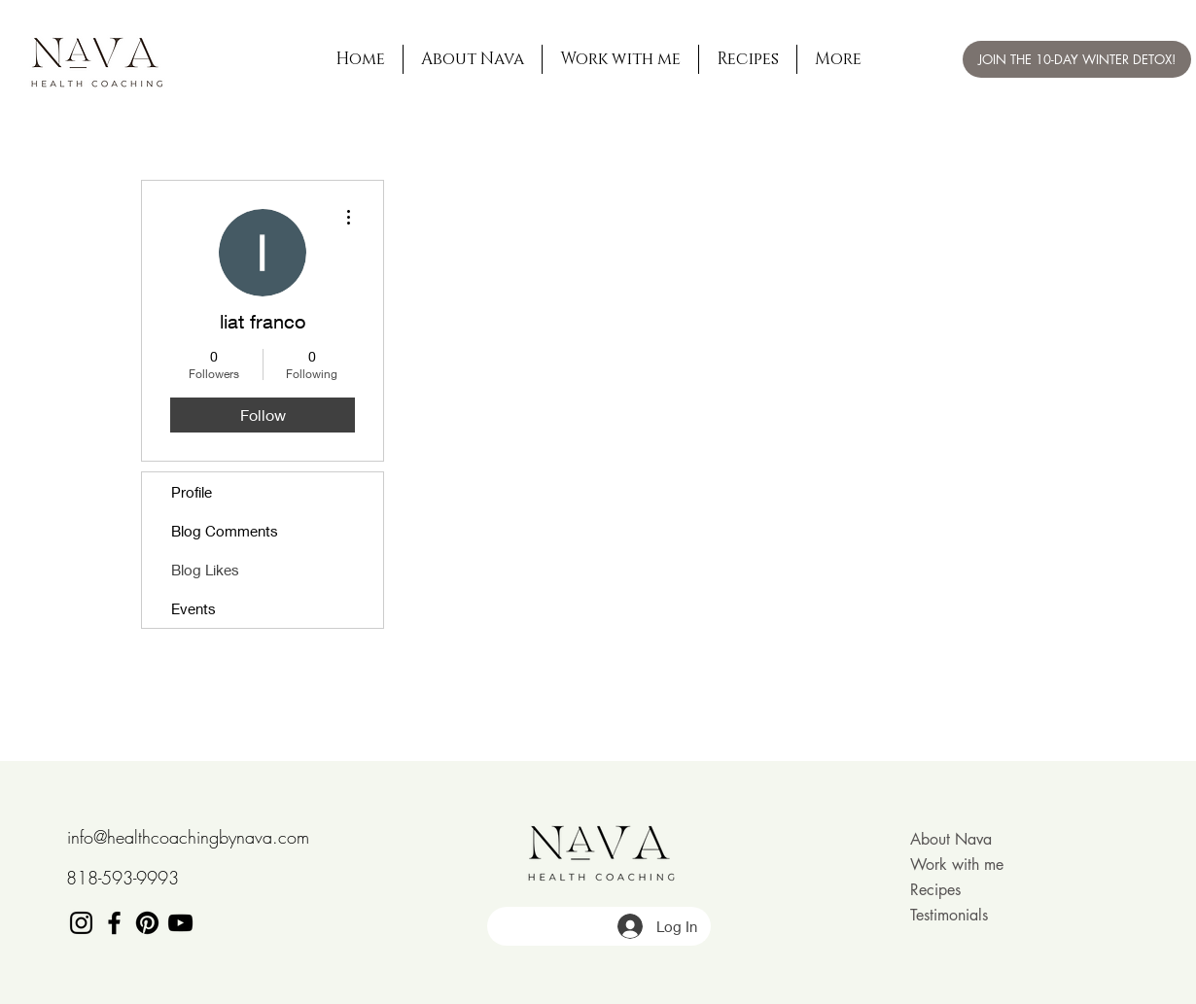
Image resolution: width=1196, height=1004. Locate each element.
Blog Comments (224, 530)
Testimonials (949, 915)
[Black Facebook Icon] (114, 923)
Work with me (956, 864)
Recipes (935, 890)
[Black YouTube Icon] (180, 923)
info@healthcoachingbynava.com (188, 836)
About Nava (951, 839)
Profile (191, 492)
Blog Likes (205, 569)
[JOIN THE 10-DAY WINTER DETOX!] (1077, 59)
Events (193, 608)
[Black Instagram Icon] (81, 923)
